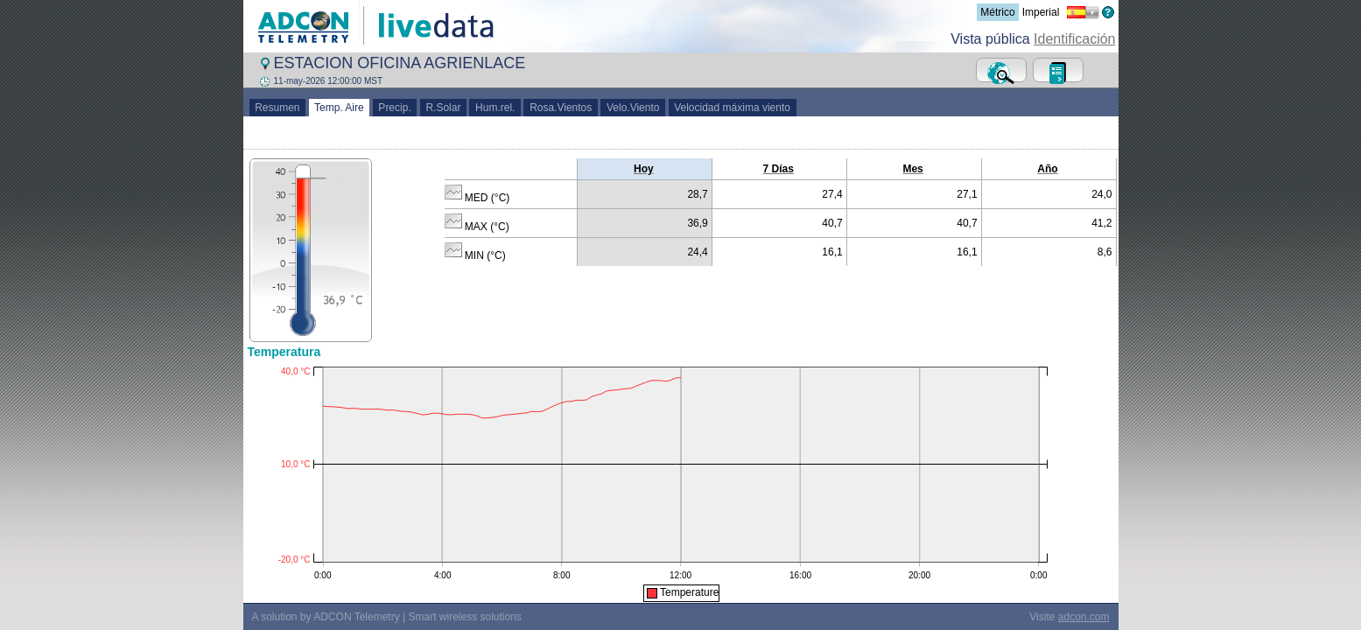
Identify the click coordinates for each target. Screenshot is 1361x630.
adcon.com (1084, 617)
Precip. (395, 108)
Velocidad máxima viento (732, 108)
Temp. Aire (339, 108)
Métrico (997, 12)
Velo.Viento (632, 108)
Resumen (277, 108)
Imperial (1041, 12)
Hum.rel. (495, 108)
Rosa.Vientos (560, 108)
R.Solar (443, 108)
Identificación (1074, 39)
